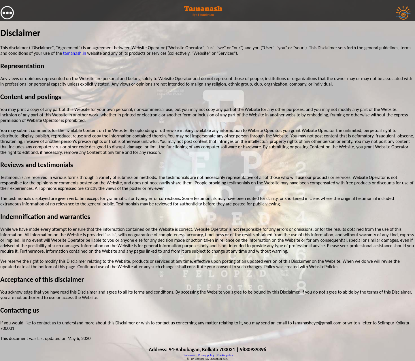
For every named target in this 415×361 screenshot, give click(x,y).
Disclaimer (189, 355)
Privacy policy (206, 355)
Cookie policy (225, 355)
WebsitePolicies (323, 266)
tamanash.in (74, 53)
